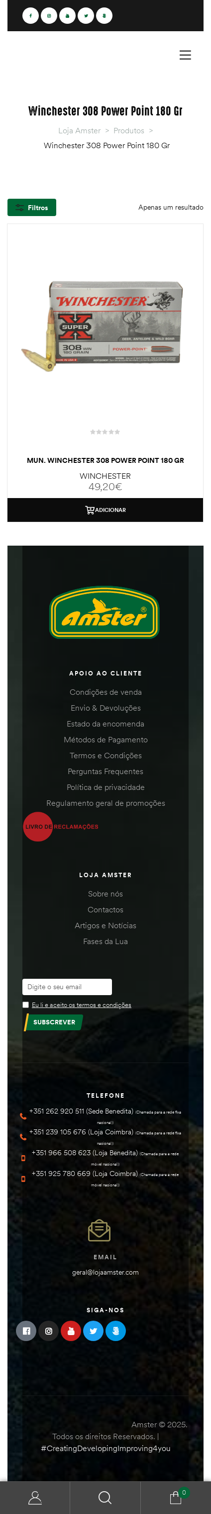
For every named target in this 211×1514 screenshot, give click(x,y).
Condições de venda (106, 692)
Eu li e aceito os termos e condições (81, 1005)
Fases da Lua (105, 941)
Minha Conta (35, 1498)
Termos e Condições (106, 755)
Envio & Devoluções (106, 708)
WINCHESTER (105, 476)
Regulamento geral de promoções (105, 803)
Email (105, 1257)
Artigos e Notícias (105, 925)
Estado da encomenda (105, 724)
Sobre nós (105, 893)
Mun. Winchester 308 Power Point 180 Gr (105, 460)
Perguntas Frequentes (105, 771)
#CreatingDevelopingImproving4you (106, 1448)
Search (105, 1498)
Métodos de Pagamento (106, 739)
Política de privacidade (106, 787)
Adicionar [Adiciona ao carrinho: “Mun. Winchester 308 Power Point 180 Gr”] (110, 509)
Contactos (105, 909)
